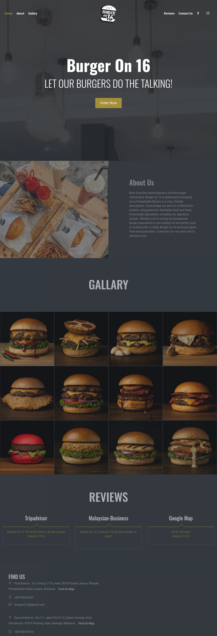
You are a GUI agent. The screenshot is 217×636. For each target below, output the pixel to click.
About (20, 13)
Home (8, 13)
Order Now (108, 103)
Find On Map (66, 589)
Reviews (169, 13)
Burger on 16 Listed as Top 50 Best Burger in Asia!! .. (108, 536)
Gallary (32, 13)
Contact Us (186, 13)
